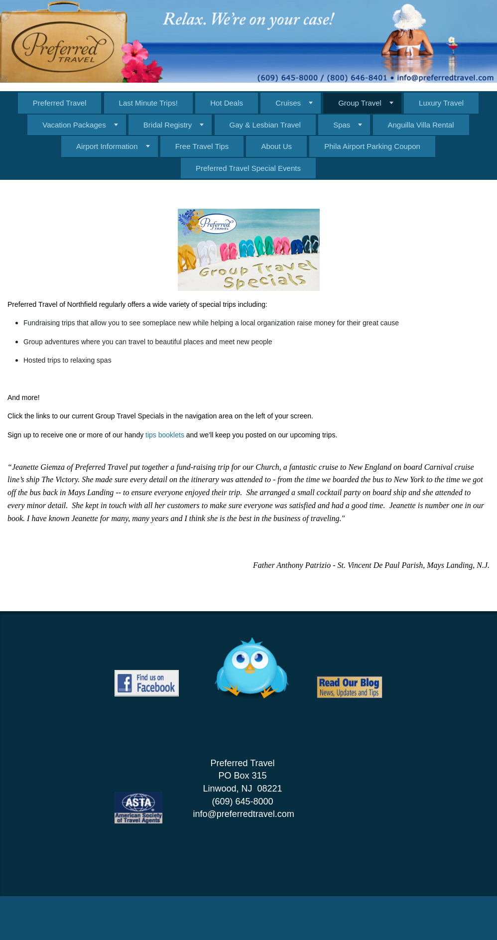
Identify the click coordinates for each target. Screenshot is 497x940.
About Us (276, 146)
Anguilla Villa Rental (421, 125)
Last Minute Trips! (148, 103)
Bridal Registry (167, 125)
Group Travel (359, 103)
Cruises (288, 103)
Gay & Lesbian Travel (265, 125)
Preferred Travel (60, 103)
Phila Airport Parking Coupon (372, 146)
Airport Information (106, 146)
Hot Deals (226, 103)
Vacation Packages (74, 125)
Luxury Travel (441, 103)
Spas (341, 125)
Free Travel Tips (202, 146)
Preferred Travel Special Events (248, 168)
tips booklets (165, 435)
